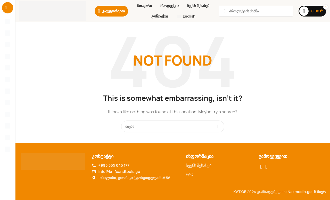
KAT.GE (239, 191)
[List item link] (219, 165)
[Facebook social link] (261, 166)
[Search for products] (172, 126)
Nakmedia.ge (300, 191)
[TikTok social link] (266, 166)
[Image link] (53, 161)
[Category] (111, 11)
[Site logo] (52, 10)
